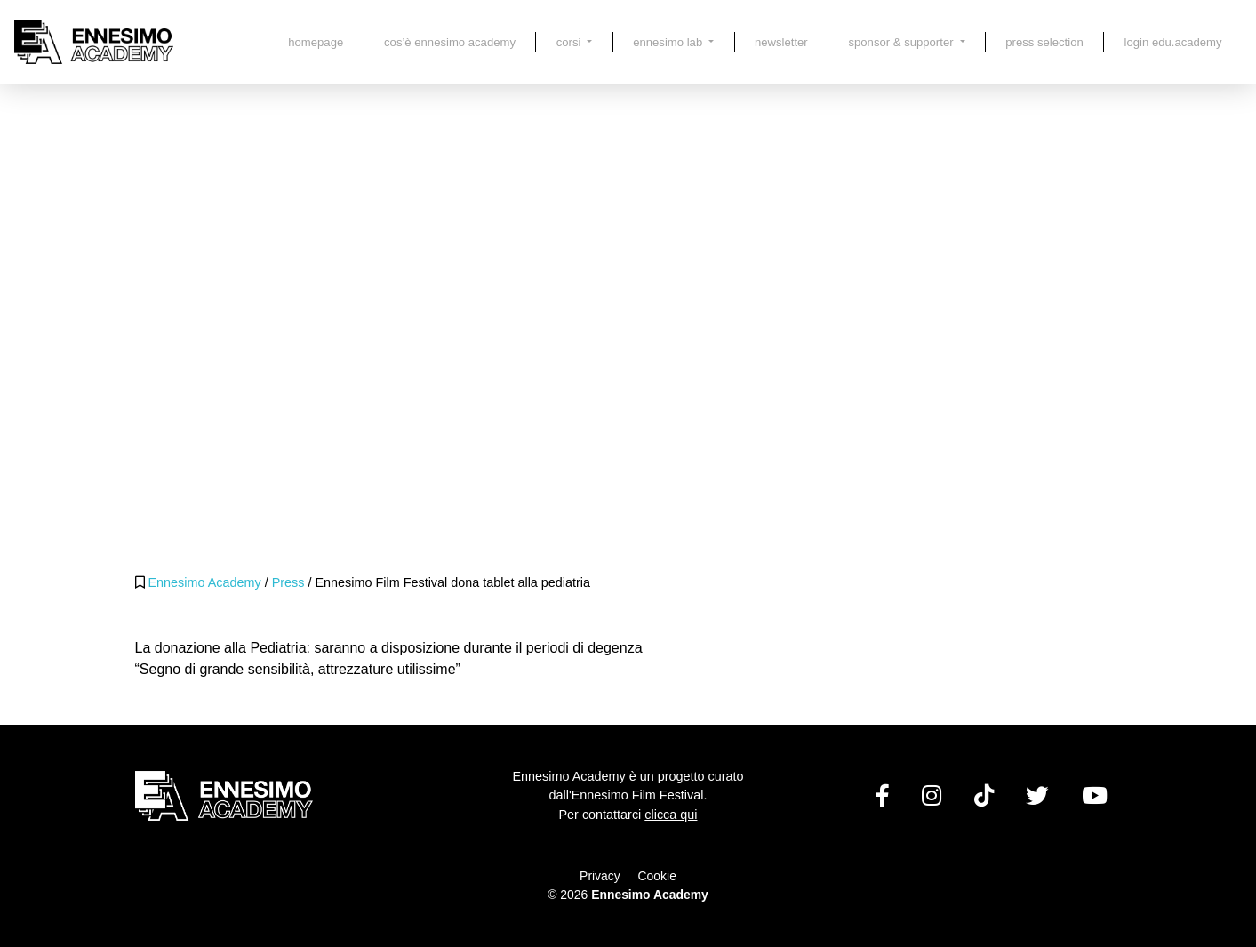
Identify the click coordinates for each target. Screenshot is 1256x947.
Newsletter (781, 42)
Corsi (570, 42)
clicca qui (670, 814)
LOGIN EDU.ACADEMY (1173, 42)
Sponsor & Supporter (902, 42)
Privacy (600, 876)
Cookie (657, 876)
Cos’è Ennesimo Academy (450, 42)
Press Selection (1044, 42)
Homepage (315, 42)
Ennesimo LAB (669, 42)
